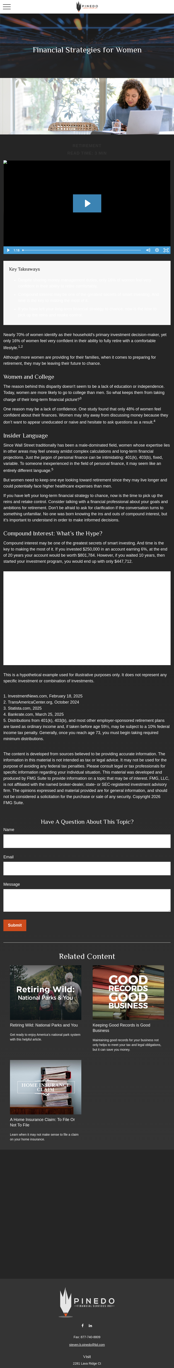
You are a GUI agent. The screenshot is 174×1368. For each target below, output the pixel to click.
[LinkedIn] (90, 1325)
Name (8, 829)
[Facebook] (83, 1325)
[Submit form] (14, 925)
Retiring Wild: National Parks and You (44, 1025)
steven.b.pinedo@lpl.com (87, 1345)
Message (11, 884)
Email (8, 857)
